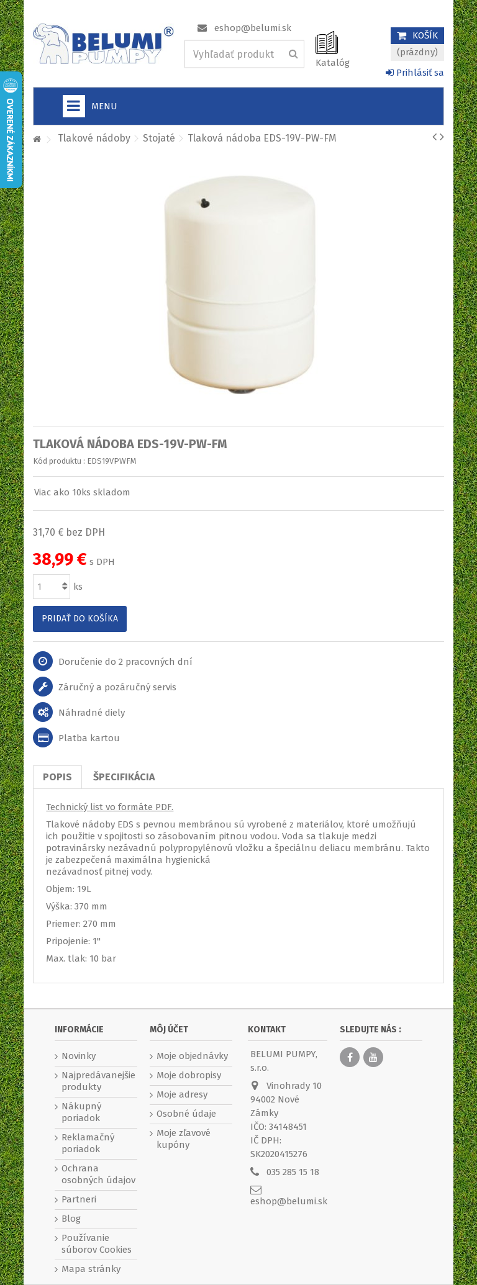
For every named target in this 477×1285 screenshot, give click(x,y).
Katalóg (333, 62)
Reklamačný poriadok (87, 1143)
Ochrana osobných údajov (98, 1174)
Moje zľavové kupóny (184, 1138)
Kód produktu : (59, 461)
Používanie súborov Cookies (96, 1243)
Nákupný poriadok (81, 1112)
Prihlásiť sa (415, 72)
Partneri (78, 1199)
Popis (57, 777)
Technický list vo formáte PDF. (109, 807)
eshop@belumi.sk (252, 28)
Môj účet (169, 1029)
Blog (71, 1218)
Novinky (78, 1056)
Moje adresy (182, 1094)
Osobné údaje (186, 1113)
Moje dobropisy (189, 1075)
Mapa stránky (90, 1268)
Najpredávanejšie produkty (98, 1081)
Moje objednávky (192, 1056)
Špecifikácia (124, 777)
